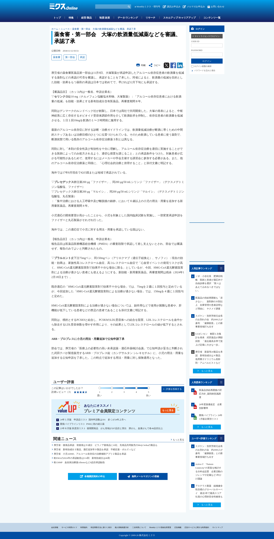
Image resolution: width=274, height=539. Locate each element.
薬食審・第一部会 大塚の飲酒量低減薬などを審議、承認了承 (104, 29)
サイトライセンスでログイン (207, 36)
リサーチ (150, 17)
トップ (57, 17)
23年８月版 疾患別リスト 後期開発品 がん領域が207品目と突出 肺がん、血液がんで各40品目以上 (111, 428)
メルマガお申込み (196, 6)
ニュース (65, 29)
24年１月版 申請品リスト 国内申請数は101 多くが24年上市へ (93, 419)
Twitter (166, 65)
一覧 (221, 268)
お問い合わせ (217, 6)
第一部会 (70, 57)
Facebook (173, 65)
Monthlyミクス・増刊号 (148, 6)
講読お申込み (174, 6)
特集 (71, 17)
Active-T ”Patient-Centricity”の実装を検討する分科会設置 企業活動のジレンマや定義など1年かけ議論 (209, 471)
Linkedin (180, 65)
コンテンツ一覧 (212, 17)
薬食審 (56, 57)
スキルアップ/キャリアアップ (179, 17)
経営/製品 (86, 17)
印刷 (143, 65)
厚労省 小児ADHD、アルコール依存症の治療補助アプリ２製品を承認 (90, 454)
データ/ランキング (128, 17)
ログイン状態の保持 (202, 66)
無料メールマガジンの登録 (145, 476)
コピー (157, 65)
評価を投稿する (174, 389)
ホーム (54, 29)
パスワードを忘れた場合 (204, 70)
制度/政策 (104, 17)
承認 (82, 57)
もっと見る (168, 410)
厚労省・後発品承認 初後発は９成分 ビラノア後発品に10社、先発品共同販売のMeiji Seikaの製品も (105, 445)
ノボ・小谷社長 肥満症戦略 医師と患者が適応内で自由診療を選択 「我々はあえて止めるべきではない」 (209, 283)
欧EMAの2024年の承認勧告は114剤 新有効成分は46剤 (82, 458)
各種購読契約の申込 (94, 476)
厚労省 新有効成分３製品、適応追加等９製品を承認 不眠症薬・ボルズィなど (95, 449)
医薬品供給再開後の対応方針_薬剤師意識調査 (210, 394)
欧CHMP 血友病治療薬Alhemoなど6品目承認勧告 (79, 462)
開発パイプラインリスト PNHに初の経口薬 (82, 424)
